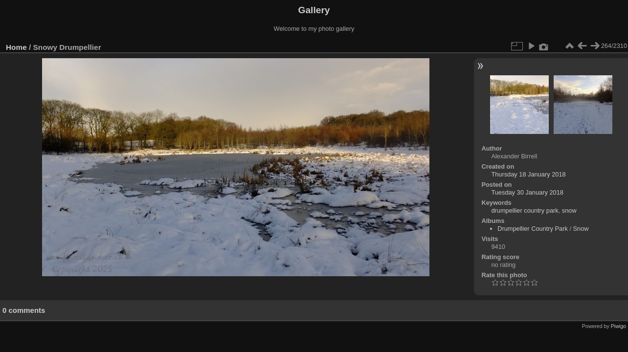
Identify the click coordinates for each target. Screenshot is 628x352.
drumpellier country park (524, 210)
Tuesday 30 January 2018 (527, 192)
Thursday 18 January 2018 (528, 174)
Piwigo (618, 326)
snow (569, 210)
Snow (581, 228)
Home (16, 47)
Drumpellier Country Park (532, 228)
